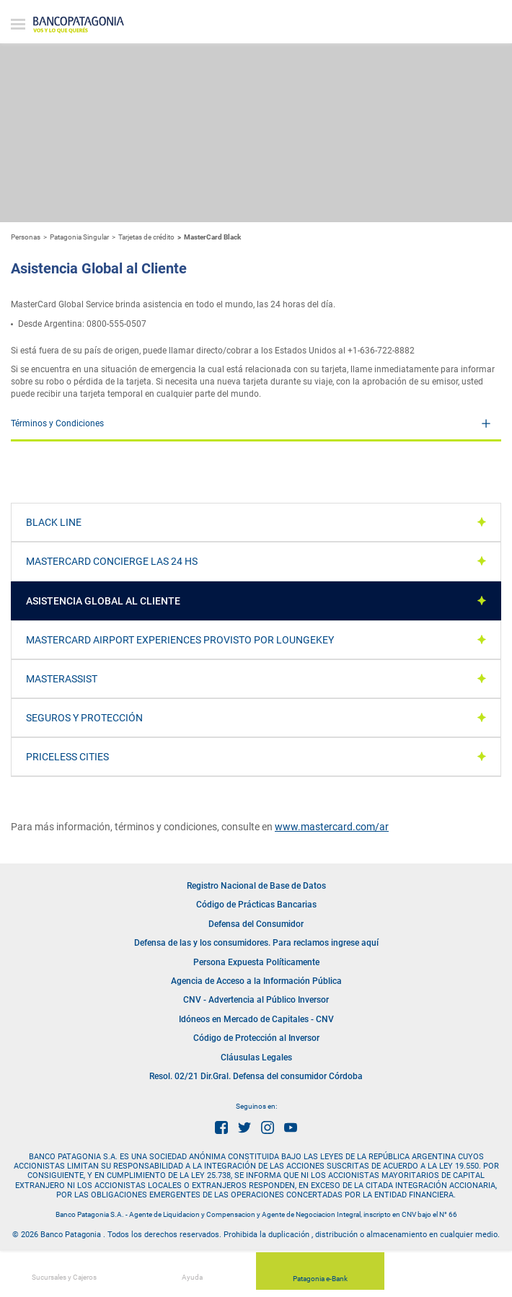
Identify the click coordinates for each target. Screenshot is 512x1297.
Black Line (53, 522)
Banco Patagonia (78, 25)
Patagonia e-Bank (320, 1273)
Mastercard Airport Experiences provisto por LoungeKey (180, 640)
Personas (25, 237)
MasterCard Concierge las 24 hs (112, 561)
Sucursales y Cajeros (64, 1269)
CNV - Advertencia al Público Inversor (256, 1000)
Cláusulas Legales (256, 1057)
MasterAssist (61, 679)
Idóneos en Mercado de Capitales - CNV (256, 1019)
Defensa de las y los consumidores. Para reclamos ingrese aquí (256, 943)
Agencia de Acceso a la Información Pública (256, 981)
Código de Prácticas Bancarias (256, 905)
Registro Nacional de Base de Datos (256, 886)
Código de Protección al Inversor (256, 1038)
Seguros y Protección (84, 718)
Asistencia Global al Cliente (103, 601)
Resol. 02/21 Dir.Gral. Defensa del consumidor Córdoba (256, 1076)
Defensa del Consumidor (256, 924)
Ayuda (192, 1269)
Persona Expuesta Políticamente (256, 962)
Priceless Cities (67, 756)
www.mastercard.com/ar (332, 826)
